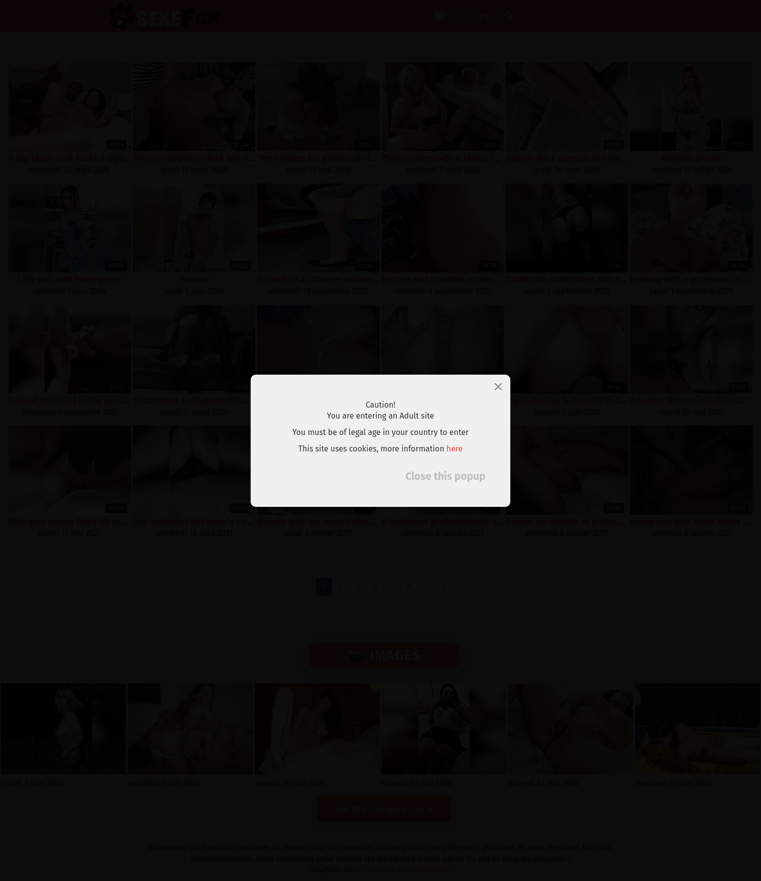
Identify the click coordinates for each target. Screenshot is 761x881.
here (454, 448)
